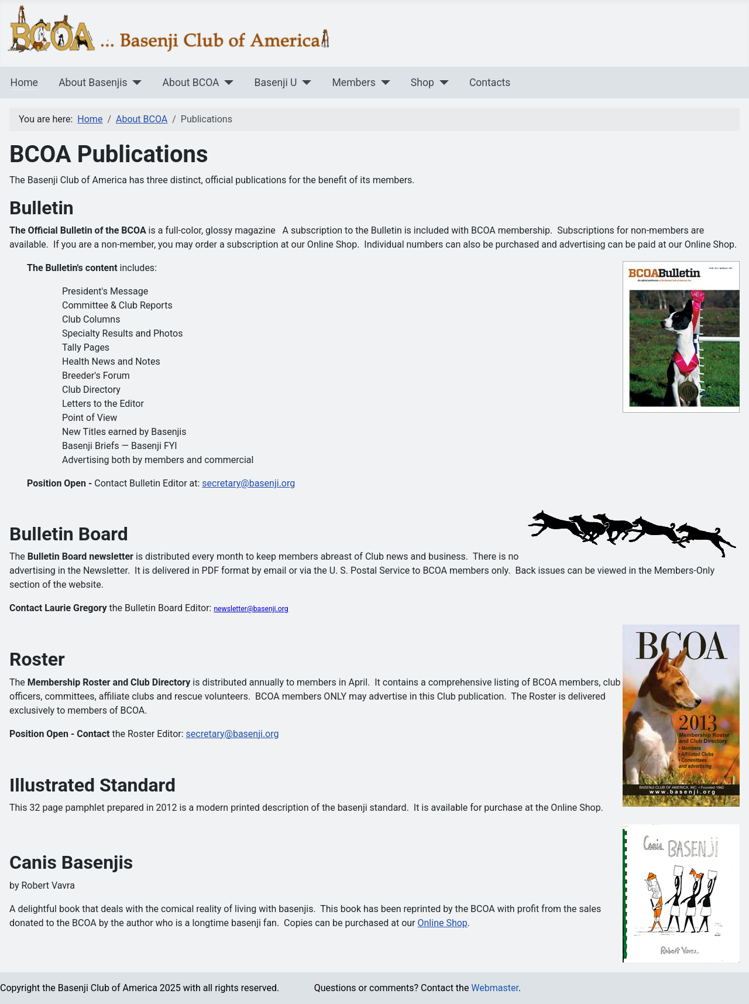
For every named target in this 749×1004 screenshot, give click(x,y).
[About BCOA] (226, 82)
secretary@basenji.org (248, 483)
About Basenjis (93, 82)
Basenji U (276, 82)
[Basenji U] (304, 82)
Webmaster (494, 987)
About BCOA (191, 82)
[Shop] (441, 82)
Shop (422, 82)
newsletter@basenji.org (251, 609)
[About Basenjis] (135, 82)
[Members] (383, 82)
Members (353, 82)
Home (24, 82)
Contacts (490, 82)
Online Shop (443, 922)
